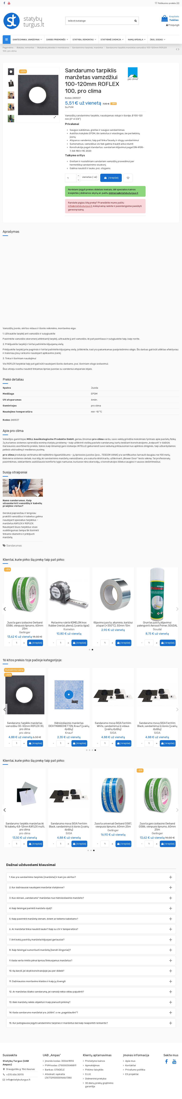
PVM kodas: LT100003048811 (60, 1065)
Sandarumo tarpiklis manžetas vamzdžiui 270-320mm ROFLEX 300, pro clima (113, 726)
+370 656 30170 (15, 1074)
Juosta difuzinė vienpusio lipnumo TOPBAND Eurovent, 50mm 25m (157, 825)
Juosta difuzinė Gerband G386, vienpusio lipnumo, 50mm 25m (113, 825)
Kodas (68, 98)
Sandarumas (14, 545)
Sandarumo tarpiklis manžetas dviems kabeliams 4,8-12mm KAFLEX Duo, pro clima (24, 726)
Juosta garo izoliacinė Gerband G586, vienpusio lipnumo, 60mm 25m (113, 625)
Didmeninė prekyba (95, 1078)
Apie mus (130, 1061)
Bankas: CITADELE (55, 1069)
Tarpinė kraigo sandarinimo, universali (24, 624)
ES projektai (131, 1074)
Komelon (157, 629)
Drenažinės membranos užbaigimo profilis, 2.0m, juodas (69, 825)
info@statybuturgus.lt (18, 1079)
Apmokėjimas (92, 1065)
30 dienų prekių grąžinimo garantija (99, 1085)
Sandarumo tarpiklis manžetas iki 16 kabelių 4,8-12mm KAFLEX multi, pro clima (157, 726)
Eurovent (157, 830)
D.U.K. (88, 1074)
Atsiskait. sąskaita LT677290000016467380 (58, 1076)
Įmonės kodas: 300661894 (59, 1061)
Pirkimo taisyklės (94, 1069)
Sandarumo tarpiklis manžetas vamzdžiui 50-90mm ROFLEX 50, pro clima (69, 726)
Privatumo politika (135, 1069)
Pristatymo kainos (95, 1061)
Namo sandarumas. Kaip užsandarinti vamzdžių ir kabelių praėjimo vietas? (22, 503)
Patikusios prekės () (167, 3)
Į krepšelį (111, 177)
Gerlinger (113, 632)
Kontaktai (130, 1065)
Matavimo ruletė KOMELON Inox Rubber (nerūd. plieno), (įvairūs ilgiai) (157, 624)
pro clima (68, 732)
